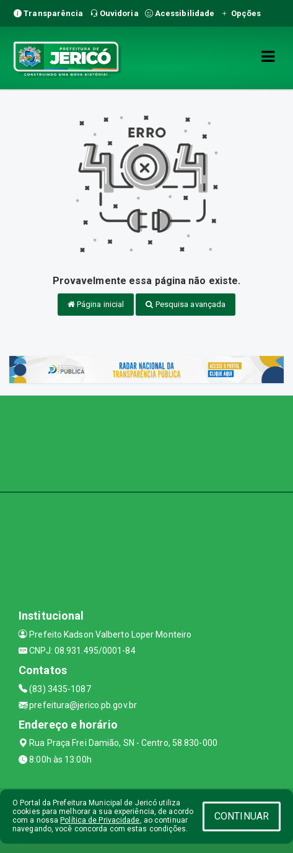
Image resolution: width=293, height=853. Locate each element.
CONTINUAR (241, 816)
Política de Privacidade (99, 820)
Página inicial (96, 304)
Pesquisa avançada (185, 304)
